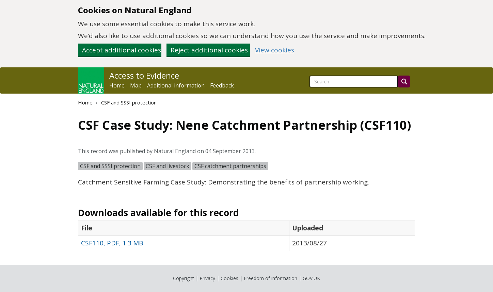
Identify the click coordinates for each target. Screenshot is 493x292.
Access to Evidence (144, 75)
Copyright (183, 278)
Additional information (176, 85)
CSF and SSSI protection (129, 102)
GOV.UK (311, 278)
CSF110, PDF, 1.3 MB (112, 243)
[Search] (404, 81)
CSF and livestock (167, 166)
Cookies (229, 278)
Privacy (207, 278)
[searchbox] (353, 81)
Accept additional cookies (121, 50)
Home (117, 85)
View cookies (274, 50)
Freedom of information (270, 278)
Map (136, 85)
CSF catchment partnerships (230, 166)
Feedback (222, 85)
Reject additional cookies (209, 50)
